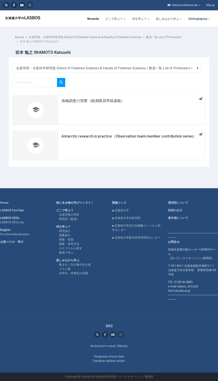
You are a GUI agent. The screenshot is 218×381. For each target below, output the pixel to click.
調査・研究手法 (70, 244)
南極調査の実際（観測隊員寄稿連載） (96, 101)
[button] (184, 5)
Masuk (210, 5)
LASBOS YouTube (15, 210)
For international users (17, 234)
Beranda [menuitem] (93, 18)
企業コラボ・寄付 (14, 241)
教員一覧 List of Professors (166, 37)
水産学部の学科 (70, 214)
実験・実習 (67, 239)
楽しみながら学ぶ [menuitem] (167, 18)
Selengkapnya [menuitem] (197, 18)
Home (7, 202)
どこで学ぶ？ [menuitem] (114, 18)
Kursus (22, 37)
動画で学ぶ (67, 252)
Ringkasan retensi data (109, 356)
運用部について (177, 202)
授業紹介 (66, 235)
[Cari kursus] (38, 82)
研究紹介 (66, 231)
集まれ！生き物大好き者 (76, 264)
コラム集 (66, 268)
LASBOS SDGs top (15, 222)
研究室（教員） (70, 219)
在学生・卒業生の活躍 (74, 273)
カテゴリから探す (72, 248)
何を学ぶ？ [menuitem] (139, 18)
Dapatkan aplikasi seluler (109, 360)
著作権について (177, 218)
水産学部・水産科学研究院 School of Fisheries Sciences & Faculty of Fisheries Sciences (88, 37)
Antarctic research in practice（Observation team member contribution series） (132, 136)
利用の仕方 (174, 210)
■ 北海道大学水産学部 (126, 218)
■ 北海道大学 (120, 210)
